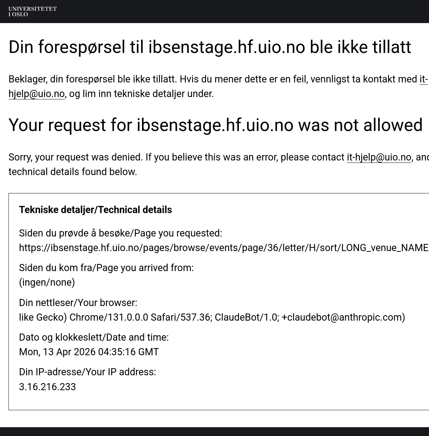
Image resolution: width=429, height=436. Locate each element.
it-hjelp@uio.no (379, 157)
